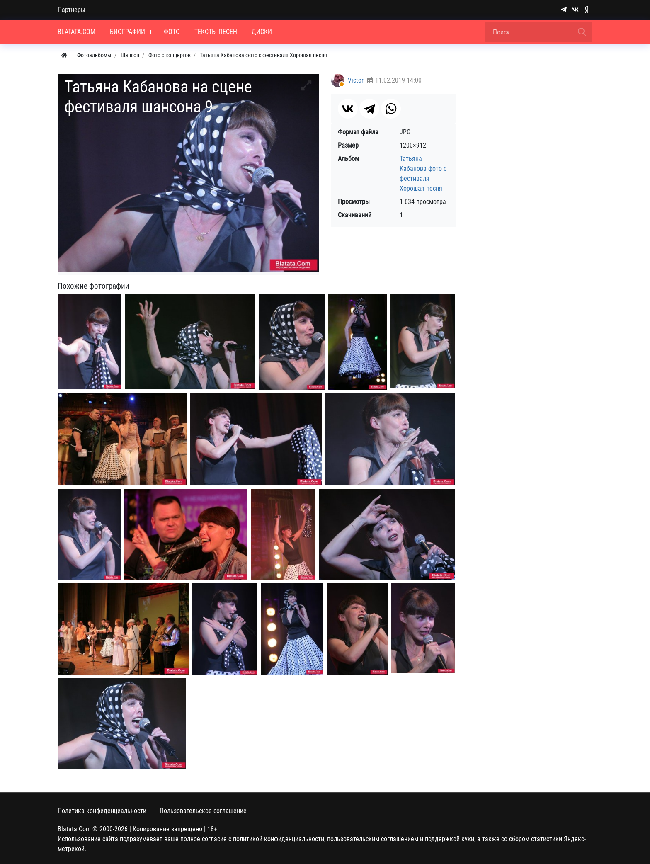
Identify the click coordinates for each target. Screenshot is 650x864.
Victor (356, 80)
